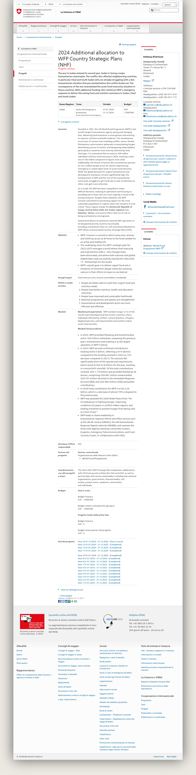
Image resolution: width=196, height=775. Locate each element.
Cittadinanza (105, 734)
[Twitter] (63, 601)
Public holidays (153, 194)
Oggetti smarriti (106, 694)
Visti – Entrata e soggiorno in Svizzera (157, 651)
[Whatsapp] (72, 601)
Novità (19, 651)
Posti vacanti (22, 663)
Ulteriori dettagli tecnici (71, 589)
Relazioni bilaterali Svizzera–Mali (155, 682)
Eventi (19, 655)
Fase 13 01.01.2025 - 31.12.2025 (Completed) (99, 544)
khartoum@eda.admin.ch (159, 110)
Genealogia (105, 706)
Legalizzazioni (106, 681)
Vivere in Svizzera (148, 659)
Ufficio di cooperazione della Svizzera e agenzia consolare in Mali (34, 676)
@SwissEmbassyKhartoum (161, 207)
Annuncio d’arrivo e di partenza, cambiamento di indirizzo (114, 652)
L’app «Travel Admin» (67, 699)
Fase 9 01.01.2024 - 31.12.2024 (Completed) (99, 558)
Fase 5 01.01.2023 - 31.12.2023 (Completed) (99, 570)
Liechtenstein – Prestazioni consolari (115, 715)
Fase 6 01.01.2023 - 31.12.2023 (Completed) (99, 567)
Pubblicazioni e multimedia (153, 717)
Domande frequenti (66, 670)
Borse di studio (106, 711)
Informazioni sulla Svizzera (152, 663)
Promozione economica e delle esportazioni (154, 687)
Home (19, 37)
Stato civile (104, 739)
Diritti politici (105, 662)
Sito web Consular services (158, 121)
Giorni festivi (22, 659)
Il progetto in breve (69, 122)
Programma (146, 700)
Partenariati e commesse (151, 713)
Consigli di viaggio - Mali (69, 651)
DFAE (51, 4)
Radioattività (63, 683)
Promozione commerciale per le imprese (117, 743)
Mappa (148, 80)
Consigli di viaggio (58, 29)
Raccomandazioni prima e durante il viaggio (74, 660)
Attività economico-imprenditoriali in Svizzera (157, 668)
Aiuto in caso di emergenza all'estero (116, 673)
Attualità (23, 29)
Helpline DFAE (137, 614)
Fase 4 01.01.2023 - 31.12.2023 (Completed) (99, 574)
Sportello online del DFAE (63, 614)
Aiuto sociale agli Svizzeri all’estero (115, 677)
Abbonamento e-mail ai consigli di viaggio (76, 695)
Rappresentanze (38, 29)
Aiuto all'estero (64, 687)
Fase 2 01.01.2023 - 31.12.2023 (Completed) (99, 580)
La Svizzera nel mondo (73, 4)
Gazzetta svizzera (107, 730)
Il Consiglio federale (30, 4)
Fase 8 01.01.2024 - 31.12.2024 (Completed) (99, 561)
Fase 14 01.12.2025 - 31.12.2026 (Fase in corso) (100, 541)
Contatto (147, 49)
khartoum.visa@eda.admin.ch (161, 116)
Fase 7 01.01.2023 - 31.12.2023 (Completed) (99, 564)
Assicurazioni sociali (108, 690)
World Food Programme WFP (154, 247)
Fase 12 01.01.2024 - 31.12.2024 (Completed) (99, 547)
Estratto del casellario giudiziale (113, 702)
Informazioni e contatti (151, 655)
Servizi (73, 29)
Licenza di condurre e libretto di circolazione (114, 667)
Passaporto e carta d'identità (112, 657)
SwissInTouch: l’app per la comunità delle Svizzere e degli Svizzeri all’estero (118, 748)
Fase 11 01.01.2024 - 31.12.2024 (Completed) (99, 551)
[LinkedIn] (66, 601)
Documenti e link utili (67, 691)
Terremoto (62, 678)
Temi (143, 705)
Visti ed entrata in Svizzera (90, 29)
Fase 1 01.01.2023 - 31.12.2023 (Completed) (99, 583)
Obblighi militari (107, 698)
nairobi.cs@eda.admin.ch (159, 104)
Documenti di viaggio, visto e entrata (74, 666)
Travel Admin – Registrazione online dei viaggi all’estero (117, 720)
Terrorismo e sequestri (67, 674)
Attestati (103, 685)
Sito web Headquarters (156, 125)
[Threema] (69, 601)
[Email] (75, 601)
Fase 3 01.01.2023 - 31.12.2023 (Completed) (99, 577)
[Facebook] (59, 601)
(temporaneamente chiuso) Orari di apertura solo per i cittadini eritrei (160, 174)
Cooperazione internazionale (137, 29)
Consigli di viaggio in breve (70, 655)
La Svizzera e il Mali (114, 29)
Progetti (144, 709)
